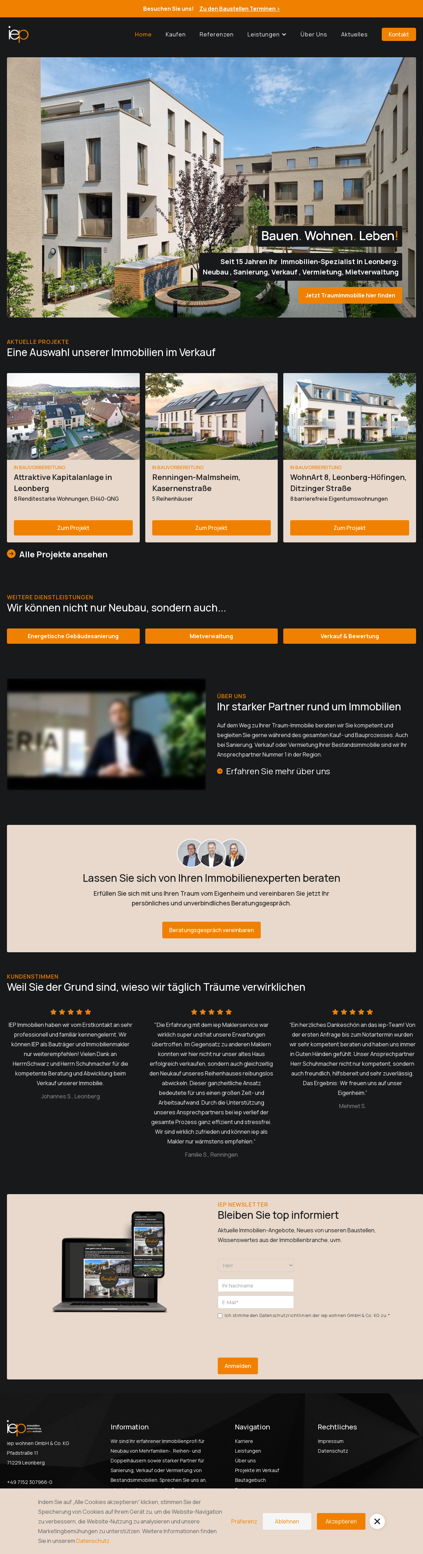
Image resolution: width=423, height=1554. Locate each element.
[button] (267, 34)
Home (143, 34)
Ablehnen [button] (287, 1521)
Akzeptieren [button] (341, 1521)
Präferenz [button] (244, 1521)
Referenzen (217, 34)
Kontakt (399, 34)
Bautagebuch (250, 1480)
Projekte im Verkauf (257, 1470)
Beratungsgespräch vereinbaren (211, 930)
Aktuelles (354, 34)
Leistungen (248, 1450)
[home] (18, 34)
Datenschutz (333, 1450)
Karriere (244, 1441)
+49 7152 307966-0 (29, 1482)
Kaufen (176, 34)
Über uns (314, 34)
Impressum (331, 1441)
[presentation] (270, 1334)
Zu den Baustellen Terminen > (239, 8)
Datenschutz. (93, 1541)
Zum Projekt (73, 528)
